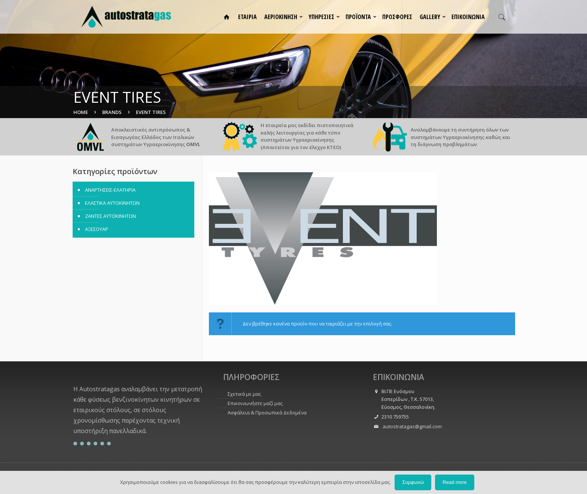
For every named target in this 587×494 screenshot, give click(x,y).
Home (80, 112)
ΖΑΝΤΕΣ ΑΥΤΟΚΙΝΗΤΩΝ (110, 216)
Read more (454, 482)
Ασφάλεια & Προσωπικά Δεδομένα (267, 412)
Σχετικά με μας (244, 393)
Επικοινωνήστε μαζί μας (255, 403)
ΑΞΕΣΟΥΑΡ (96, 229)
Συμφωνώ (413, 482)
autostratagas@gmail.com (411, 426)
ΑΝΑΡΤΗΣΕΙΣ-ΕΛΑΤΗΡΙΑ (110, 189)
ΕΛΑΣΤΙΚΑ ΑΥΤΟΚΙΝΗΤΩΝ (112, 203)
